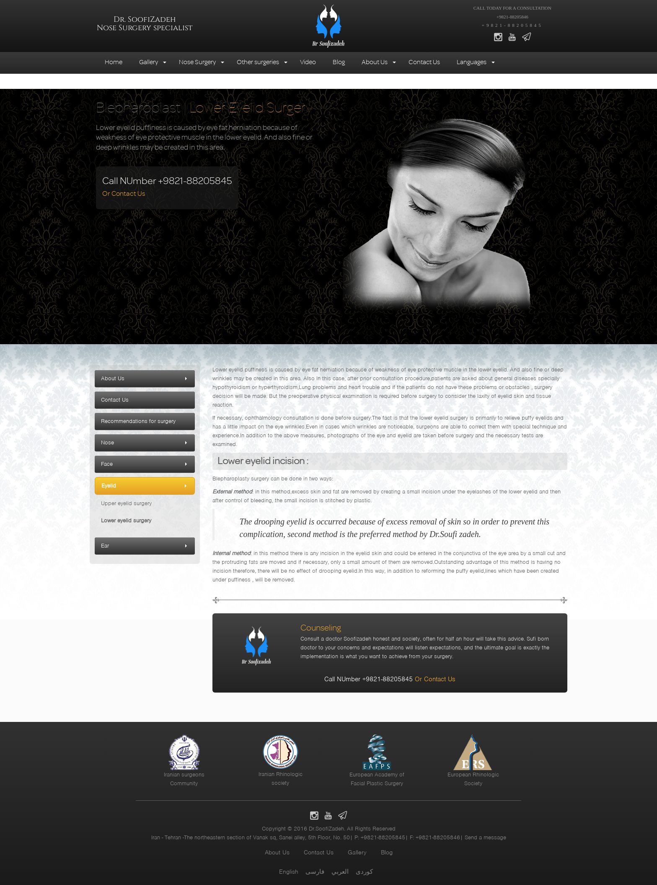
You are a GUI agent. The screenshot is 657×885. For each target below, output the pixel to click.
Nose (107, 442)
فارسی (314, 871)
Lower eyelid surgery (126, 520)
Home (113, 62)
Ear (105, 545)
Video (308, 62)
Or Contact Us (123, 193)
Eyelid (108, 485)
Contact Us (424, 62)
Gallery (148, 62)
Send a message (485, 837)
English (288, 871)
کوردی (364, 871)
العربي (340, 871)
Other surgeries (258, 62)
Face (107, 463)
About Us (375, 62)
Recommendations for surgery (138, 421)
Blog (339, 62)
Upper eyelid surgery (126, 503)
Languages (471, 62)
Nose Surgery (197, 62)
